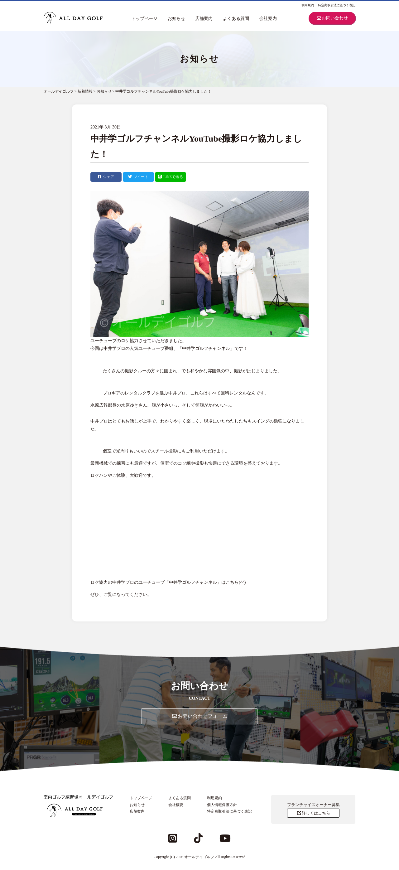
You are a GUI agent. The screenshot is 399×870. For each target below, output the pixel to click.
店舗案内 (204, 18)
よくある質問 (236, 18)
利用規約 (307, 5)
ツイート (138, 177)
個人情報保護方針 (222, 805)
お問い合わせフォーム (199, 716)
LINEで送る (170, 177)
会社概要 (175, 805)
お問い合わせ (332, 18)
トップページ (144, 18)
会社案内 (268, 18)
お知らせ (176, 18)
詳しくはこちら (313, 813)
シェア (106, 177)
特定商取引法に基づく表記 (336, 5)
